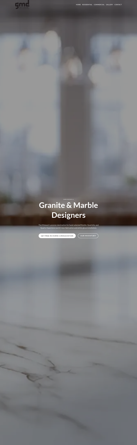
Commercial (99, 5)
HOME (78, 5)
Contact (118, 5)
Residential (87, 5)
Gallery (109, 5)
